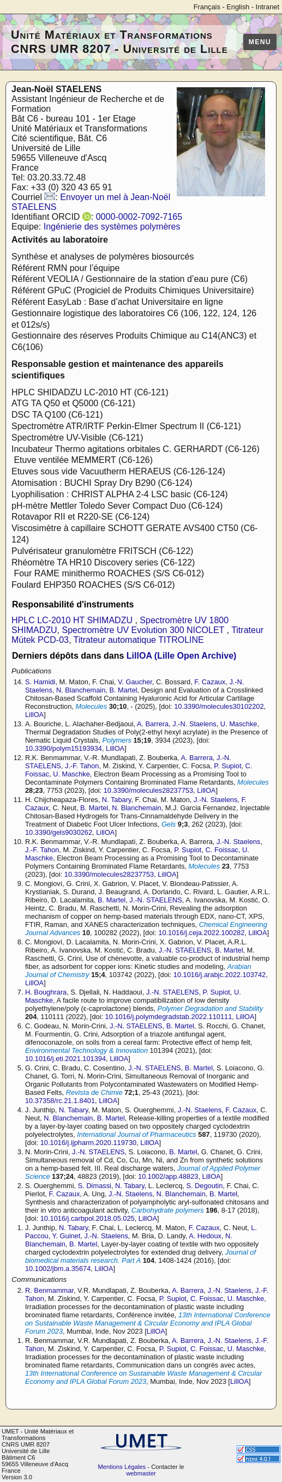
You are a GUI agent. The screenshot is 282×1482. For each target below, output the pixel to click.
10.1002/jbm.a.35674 (58, 1268)
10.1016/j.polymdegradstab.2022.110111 (168, 1017)
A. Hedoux (205, 1236)
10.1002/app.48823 (168, 1176)
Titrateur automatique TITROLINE (139, 639)
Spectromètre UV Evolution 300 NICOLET (144, 630)
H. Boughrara (46, 992)
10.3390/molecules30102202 (218, 706)
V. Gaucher (135, 682)
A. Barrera (153, 724)
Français (207, 7)
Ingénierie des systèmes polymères (112, 226)
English (237, 7)
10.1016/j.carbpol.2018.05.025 (87, 1218)
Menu (260, 42)
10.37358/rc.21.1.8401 (60, 1101)
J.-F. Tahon (82, 766)
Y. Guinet (66, 1236)
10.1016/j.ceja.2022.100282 (201, 933)
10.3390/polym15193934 (63, 748)
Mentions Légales (122, 1466)
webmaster (141, 1473)
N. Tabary (116, 800)
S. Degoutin (204, 1186)
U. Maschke (238, 724)
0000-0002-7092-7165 (139, 216)
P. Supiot (227, 766)
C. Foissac (222, 850)
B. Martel (123, 690)
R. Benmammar (49, 1290)
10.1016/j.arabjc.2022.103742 (219, 975)
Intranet (267, 7)
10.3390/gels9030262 (58, 832)
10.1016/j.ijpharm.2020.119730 (88, 1142)
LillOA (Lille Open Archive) (182, 655)
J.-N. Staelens (194, 724)
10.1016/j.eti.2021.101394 (65, 1059)
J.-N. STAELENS (155, 900)
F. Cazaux (209, 682)
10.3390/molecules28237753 (148, 790)
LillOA (34, 714)
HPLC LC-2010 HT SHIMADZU (73, 620)
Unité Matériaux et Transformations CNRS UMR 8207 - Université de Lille (119, 42)
